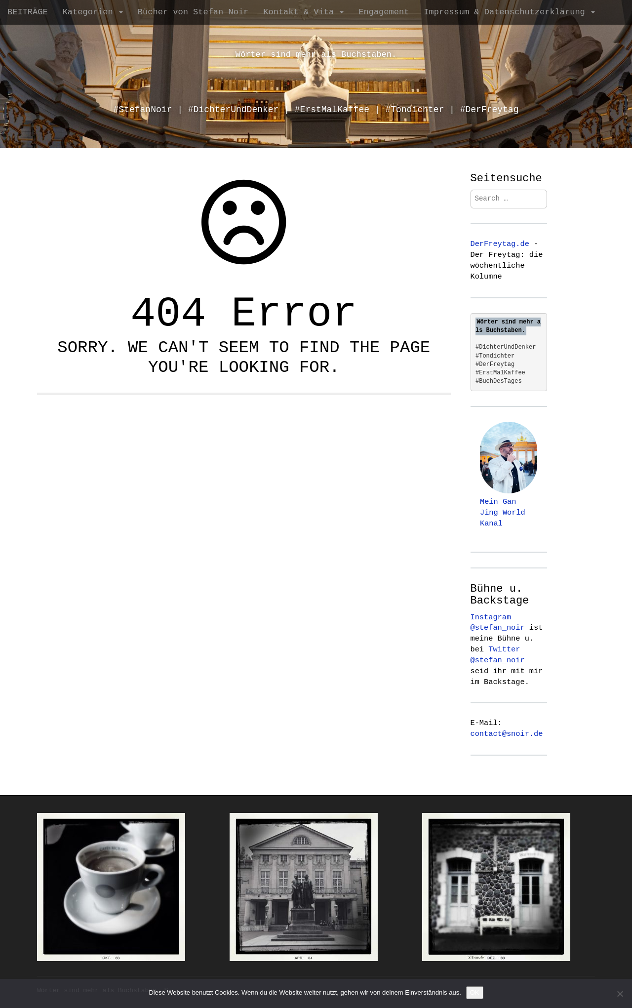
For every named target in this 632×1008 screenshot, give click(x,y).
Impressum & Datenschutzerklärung (509, 12)
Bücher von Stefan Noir (193, 12)
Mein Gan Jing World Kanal (502, 512)
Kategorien (93, 12)
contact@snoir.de (507, 733)
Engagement (383, 12)
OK (474, 992)
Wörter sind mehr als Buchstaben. (316, 54)
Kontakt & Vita (303, 12)
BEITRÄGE (27, 12)
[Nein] (620, 994)
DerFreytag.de (500, 244)
